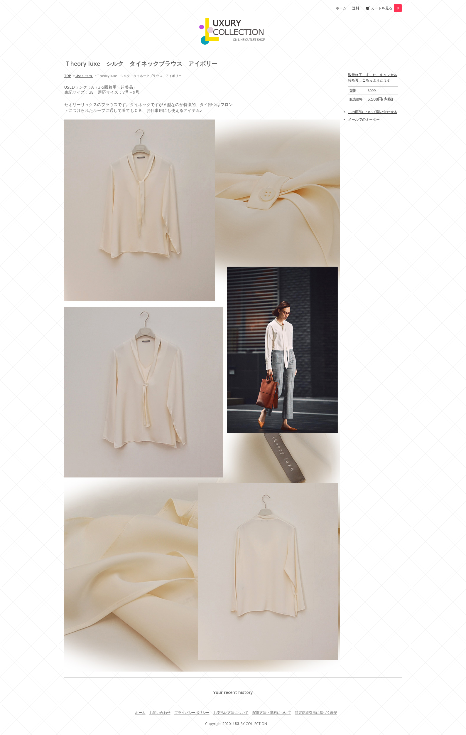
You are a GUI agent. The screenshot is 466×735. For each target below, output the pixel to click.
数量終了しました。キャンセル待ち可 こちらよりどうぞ (372, 77)
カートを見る (386, 8)
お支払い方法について (231, 712)
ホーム (341, 8)
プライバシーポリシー (192, 712)
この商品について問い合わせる (372, 111)
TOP (67, 75)
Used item (84, 75)
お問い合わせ (159, 712)
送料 (355, 8)
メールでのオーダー (364, 119)
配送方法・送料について (271, 712)
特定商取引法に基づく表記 (316, 712)
